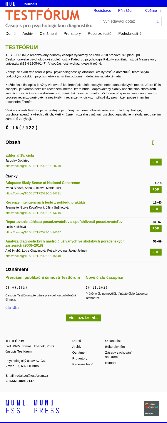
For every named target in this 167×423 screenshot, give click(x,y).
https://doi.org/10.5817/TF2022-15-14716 (33, 213)
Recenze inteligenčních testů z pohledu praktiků (45, 202)
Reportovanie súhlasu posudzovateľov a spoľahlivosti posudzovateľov (64, 222)
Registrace (102, 10)
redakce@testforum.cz (31, 375)
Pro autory (72, 34)
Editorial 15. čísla (19, 155)
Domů (10, 34)
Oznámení (48, 34)
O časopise (113, 341)
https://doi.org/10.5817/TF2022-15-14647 (33, 232)
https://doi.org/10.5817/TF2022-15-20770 (33, 166)
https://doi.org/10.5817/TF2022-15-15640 (33, 256)
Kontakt (110, 362)
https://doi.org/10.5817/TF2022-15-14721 (33, 193)
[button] (129, 33)
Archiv (27, 34)
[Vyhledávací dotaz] (131, 21)
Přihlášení (126, 10)
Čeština (151, 10)
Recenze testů (99, 34)
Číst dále (12, 307)
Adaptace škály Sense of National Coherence (42, 183)
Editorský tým (115, 346)
